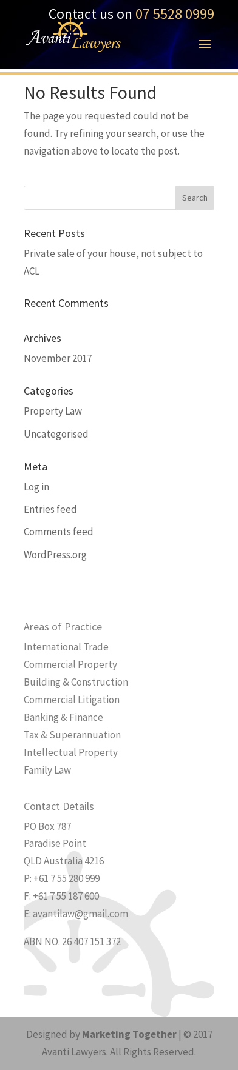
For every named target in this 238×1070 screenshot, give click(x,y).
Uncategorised (56, 434)
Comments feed (58, 531)
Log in (36, 486)
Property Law (53, 411)
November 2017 (58, 358)
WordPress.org (55, 554)
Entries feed (50, 509)
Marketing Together (129, 1034)
